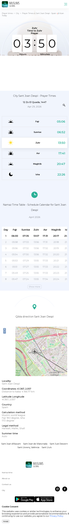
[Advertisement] (34, 73)
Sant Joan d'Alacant (11, 444)
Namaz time (7, 472)
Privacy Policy (56, 516)
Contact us (6, 484)
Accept (5, 521)
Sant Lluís (46, 447)
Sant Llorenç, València (28, 447)
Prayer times (7, 13)
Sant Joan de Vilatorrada (35, 444)
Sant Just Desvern (59, 444)
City (17, 13)
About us (6, 478)
